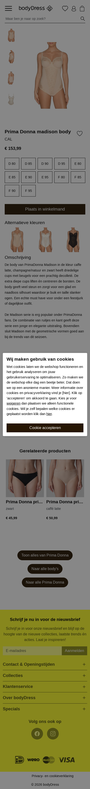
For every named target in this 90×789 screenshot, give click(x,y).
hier (49, 414)
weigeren (13, 403)
